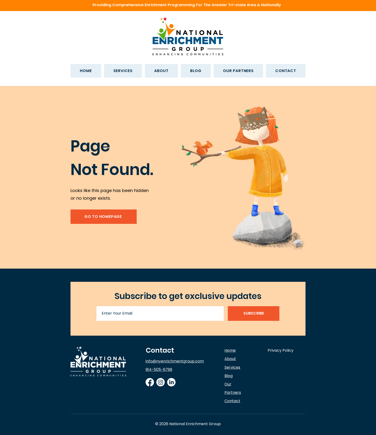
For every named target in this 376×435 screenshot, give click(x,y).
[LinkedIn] (171, 382)
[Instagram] (160, 382)
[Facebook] (150, 382)
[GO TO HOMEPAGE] (103, 216)
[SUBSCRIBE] (253, 313)
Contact (160, 350)
